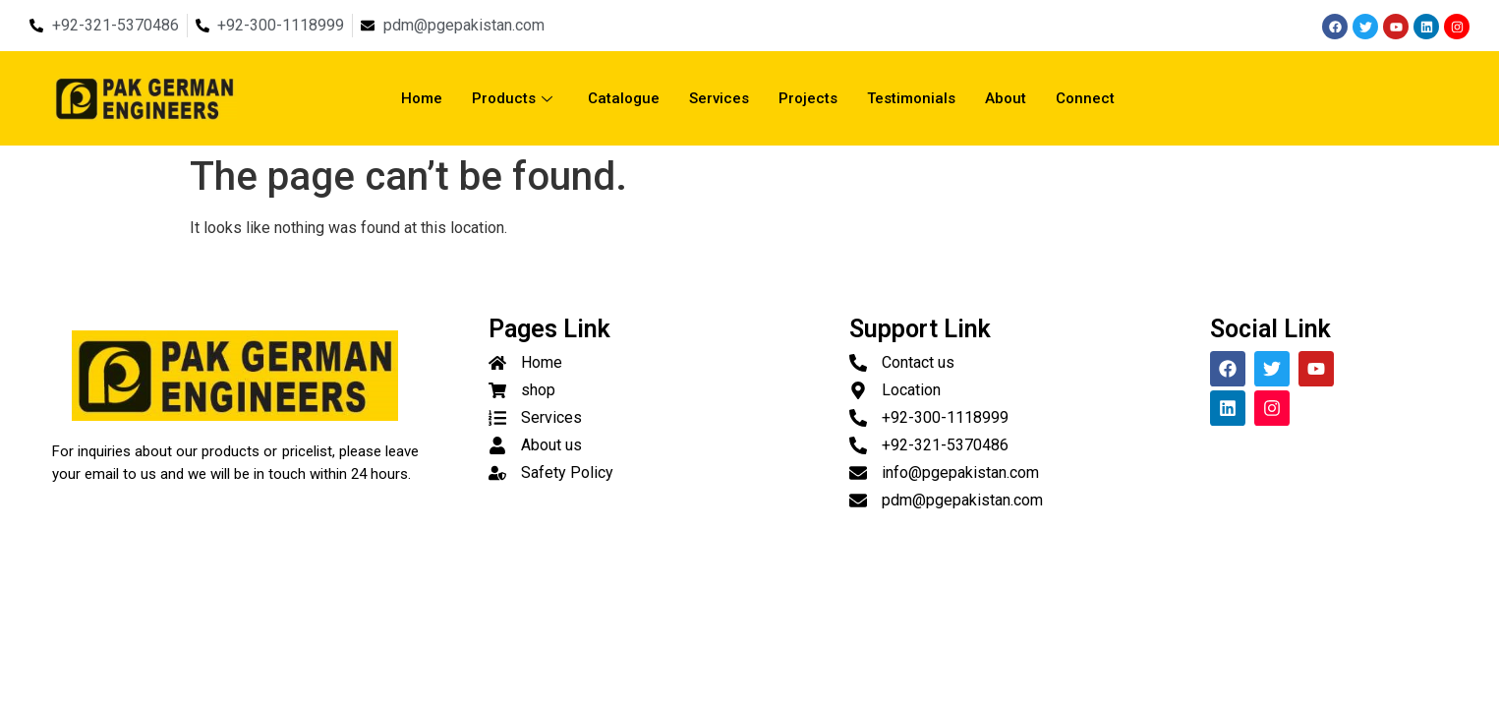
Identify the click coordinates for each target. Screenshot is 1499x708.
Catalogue (624, 98)
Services (719, 98)
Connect (1085, 98)
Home (421, 98)
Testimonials (911, 98)
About (1005, 98)
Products (512, 98)
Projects (807, 98)
